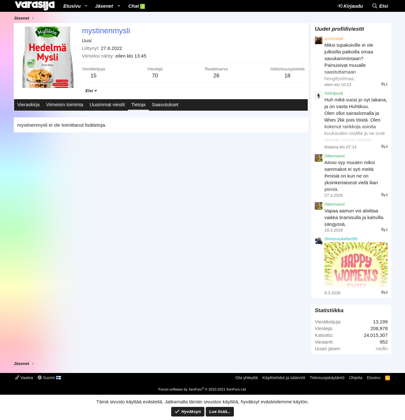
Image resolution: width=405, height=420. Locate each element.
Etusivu (72, 6)
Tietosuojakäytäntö (327, 377)
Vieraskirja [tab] (28, 104)
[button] (85, 6)
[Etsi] (380, 6)
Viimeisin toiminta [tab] (64, 104)
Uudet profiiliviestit (339, 29)
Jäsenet (104, 6)
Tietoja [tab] (138, 104)
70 (155, 76)
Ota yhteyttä (246, 377)
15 (94, 76)
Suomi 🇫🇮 (49, 377)
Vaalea (24, 377)
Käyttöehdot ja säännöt (284, 377)
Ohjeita (355, 377)
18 (287, 76)
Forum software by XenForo (202, 389)
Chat (136, 6)
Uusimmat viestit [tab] (107, 104)
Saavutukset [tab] (165, 104)
